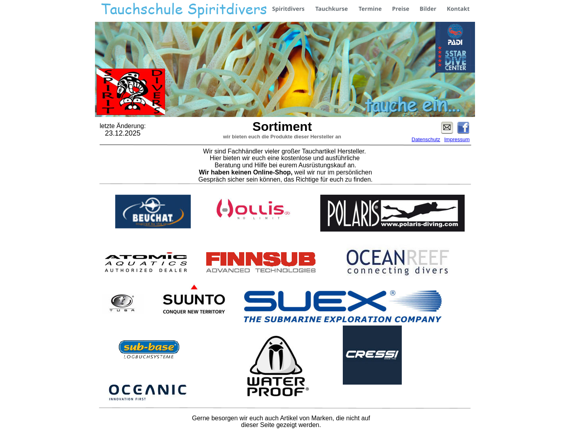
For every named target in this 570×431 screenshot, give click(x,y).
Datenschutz (426, 139)
